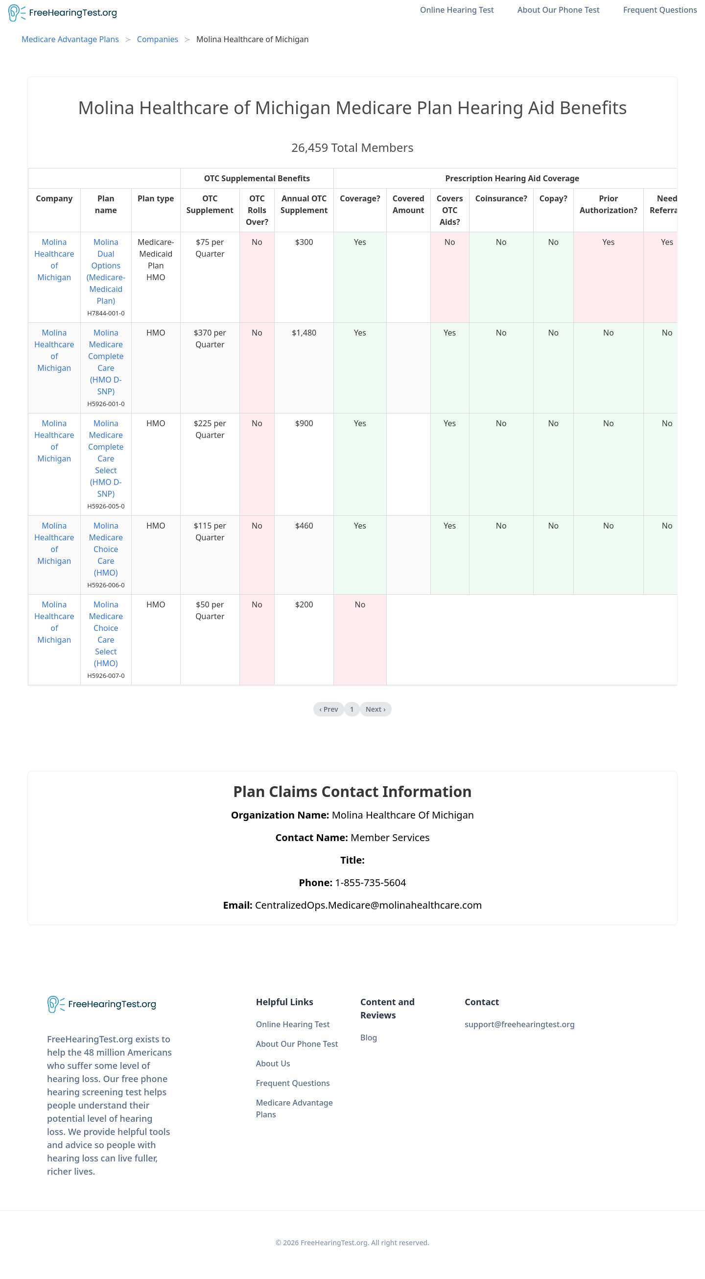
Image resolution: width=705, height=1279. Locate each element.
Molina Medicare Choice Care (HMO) (106, 549)
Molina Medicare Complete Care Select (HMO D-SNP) (106, 458)
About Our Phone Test (558, 9)
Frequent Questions (660, 9)
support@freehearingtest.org (520, 1024)
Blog (368, 1037)
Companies (157, 39)
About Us (273, 1063)
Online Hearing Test (457, 9)
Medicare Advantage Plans (70, 39)
